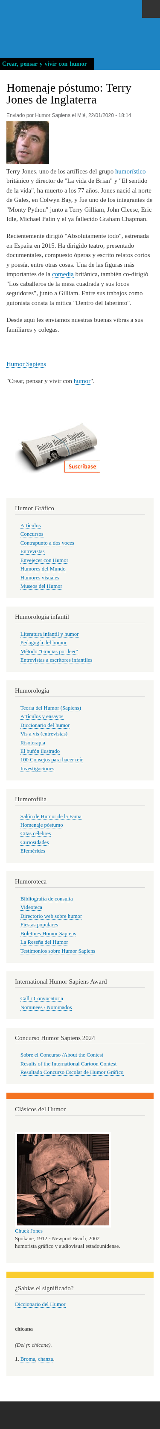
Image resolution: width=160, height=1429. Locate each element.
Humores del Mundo (43, 569)
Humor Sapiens (26, 364)
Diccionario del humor (45, 725)
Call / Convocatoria (41, 998)
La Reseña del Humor (44, 942)
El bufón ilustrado (40, 751)
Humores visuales (39, 578)
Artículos (30, 526)
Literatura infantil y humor (49, 634)
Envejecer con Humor (44, 560)
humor (82, 381)
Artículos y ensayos (42, 716)
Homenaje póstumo (41, 825)
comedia (63, 274)
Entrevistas (32, 551)
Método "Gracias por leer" (49, 651)
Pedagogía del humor (43, 643)
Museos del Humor (41, 586)
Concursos (32, 534)
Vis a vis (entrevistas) (43, 734)
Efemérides (32, 851)
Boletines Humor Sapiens (48, 934)
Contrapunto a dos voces (47, 543)
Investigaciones (37, 769)
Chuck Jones (29, 1231)
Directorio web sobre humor (51, 916)
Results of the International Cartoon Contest (68, 1064)
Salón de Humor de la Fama (50, 816)
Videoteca (31, 907)
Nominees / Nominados (46, 1007)
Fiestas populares (39, 925)
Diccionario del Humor (40, 1304)
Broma (27, 1359)
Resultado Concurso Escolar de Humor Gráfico (72, 1072)
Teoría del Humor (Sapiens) (50, 708)
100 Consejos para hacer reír (51, 760)
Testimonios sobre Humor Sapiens (58, 951)
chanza (45, 1359)
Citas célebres (35, 833)
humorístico (130, 171)
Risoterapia (32, 743)
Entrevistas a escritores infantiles (56, 660)
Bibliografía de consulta (46, 899)
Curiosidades (34, 842)
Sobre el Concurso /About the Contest (61, 1055)
